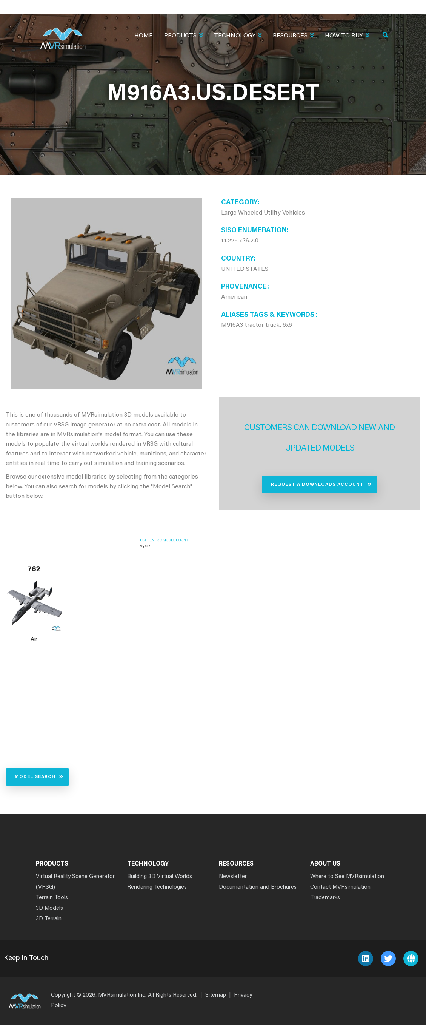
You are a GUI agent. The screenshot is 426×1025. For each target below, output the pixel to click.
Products (183, 36)
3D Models (49, 908)
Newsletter (233, 877)
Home (143, 36)
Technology (237, 36)
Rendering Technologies (157, 887)
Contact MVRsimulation (340, 887)
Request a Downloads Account (317, 484)
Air (34, 639)
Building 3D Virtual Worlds (159, 877)
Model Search (35, 777)
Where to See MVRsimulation (347, 877)
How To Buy (347, 36)
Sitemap (215, 995)
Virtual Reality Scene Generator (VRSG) (75, 882)
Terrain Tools (52, 898)
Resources (293, 36)
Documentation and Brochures (258, 887)
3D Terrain (49, 919)
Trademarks (325, 898)
